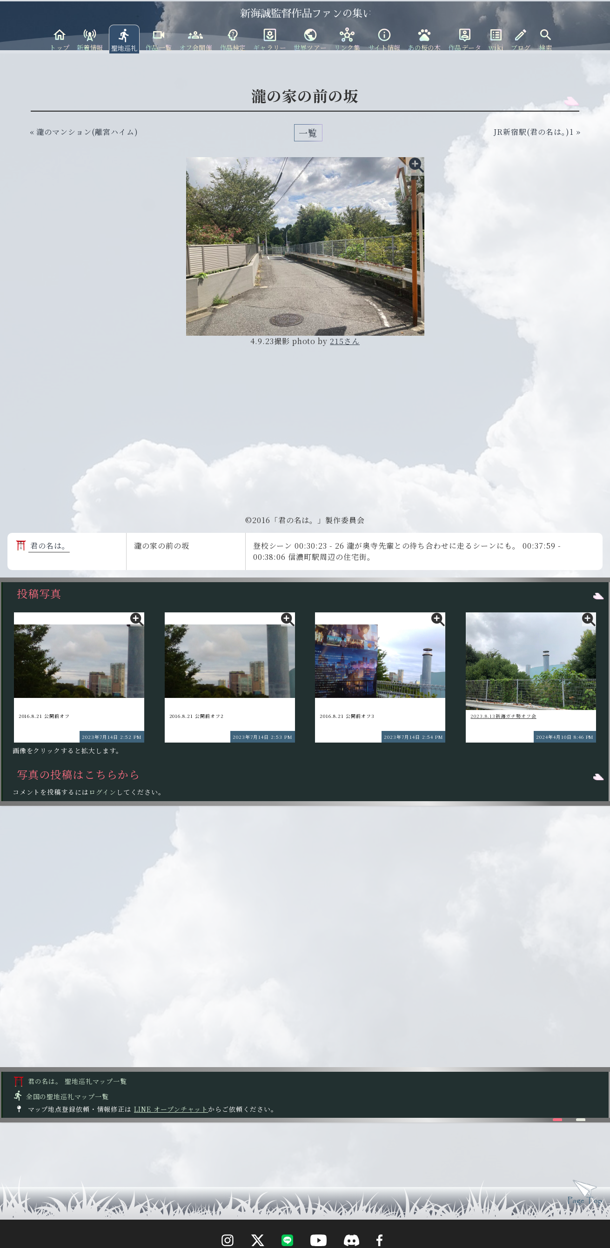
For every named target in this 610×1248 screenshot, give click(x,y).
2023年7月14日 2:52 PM (111, 736)
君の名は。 (43, 545)
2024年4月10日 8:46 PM (565, 736)
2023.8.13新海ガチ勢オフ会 (503, 715)
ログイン (102, 792)
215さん (345, 341)
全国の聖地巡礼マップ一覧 (61, 1096)
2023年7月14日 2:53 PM (262, 736)
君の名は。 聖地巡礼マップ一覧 (70, 1081)
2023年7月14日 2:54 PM (413, 736)
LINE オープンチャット (171, 1109)
